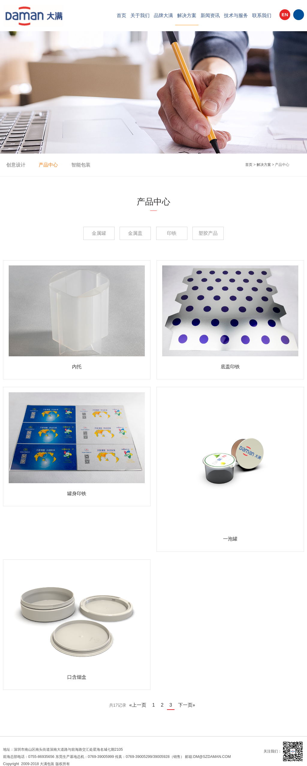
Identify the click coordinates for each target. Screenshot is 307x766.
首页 (121, 15)
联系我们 (261, 15)
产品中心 (44, 164)
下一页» (183, 700)
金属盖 (131, 233)
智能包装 (74, 164)
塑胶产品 (221, 233)
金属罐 (85, 233)
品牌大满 (163, 15)
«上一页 (140, 700)
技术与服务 (236, 15)
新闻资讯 (210, 15)
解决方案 (186, 15)
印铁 (176, 233)
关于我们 (140, 15)
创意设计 (14, 164)
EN (285, 16)
